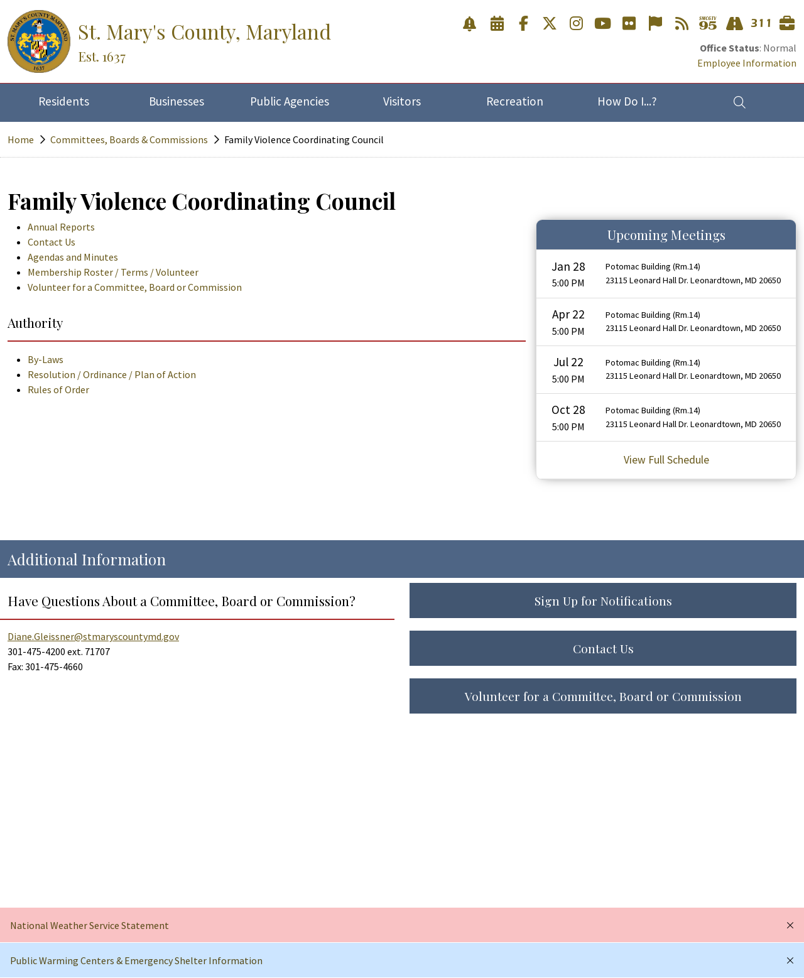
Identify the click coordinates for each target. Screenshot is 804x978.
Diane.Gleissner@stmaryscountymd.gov (93, 636)
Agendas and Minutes (73, 257)
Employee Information (746, 63)
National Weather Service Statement (89, 925)
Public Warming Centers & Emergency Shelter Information (136, 960)
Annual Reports (61, 226)
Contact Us (51, 242)
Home (21, 139)
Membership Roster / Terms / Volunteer (113, 272)
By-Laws (45, 359)
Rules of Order (58, 389)
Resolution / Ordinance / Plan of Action (112, 374)
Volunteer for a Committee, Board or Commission (135, 287)
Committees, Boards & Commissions (129, 139)
